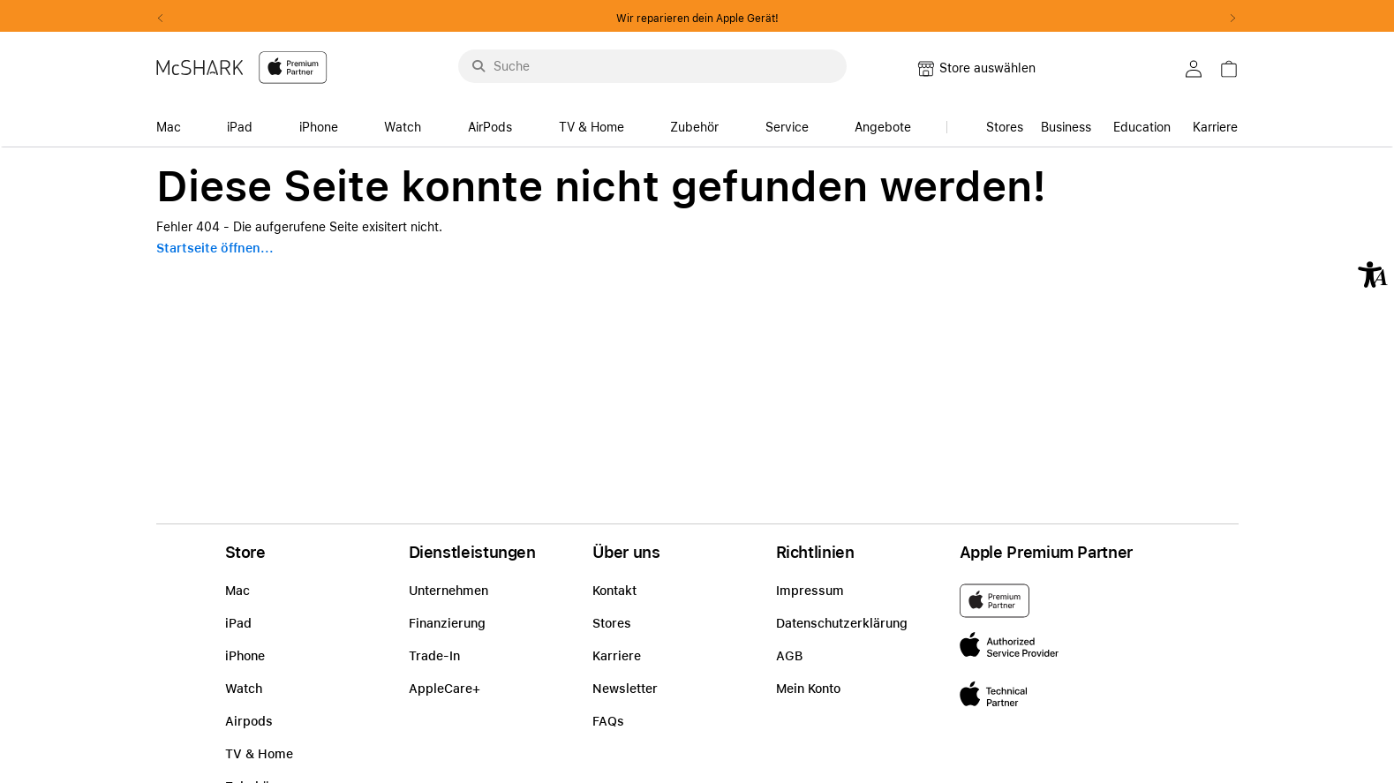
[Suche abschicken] (478, 66)
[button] (1373, 274)
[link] (1237, 73)
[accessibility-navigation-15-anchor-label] (1149, 122)
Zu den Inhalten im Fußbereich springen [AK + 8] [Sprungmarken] (0, 147)
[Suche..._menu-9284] (652, 66)
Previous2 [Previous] (166, 18)
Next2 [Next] (1228, 18)
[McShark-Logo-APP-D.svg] (242, 67)
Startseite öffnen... (215, 248)
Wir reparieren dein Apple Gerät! (697, 18)
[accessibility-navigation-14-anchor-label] (173, 122)
